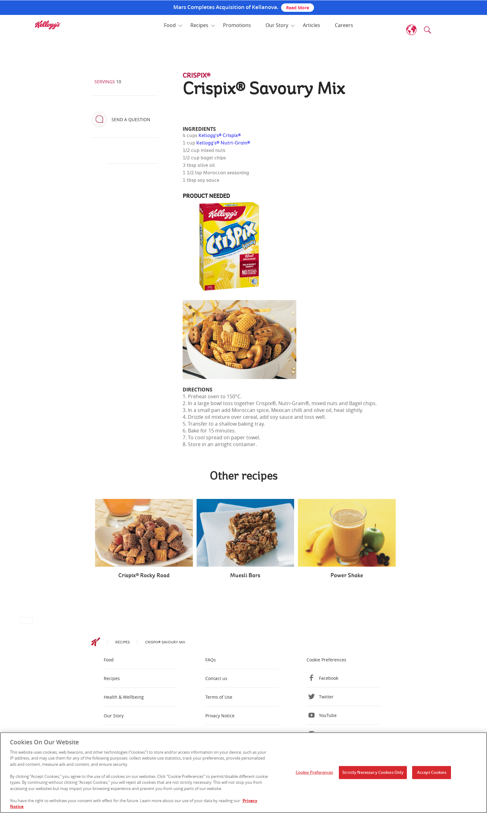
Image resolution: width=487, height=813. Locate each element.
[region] (243, 772)
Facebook (328, 678)
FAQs (210, 660)
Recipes (199, 25)
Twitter (326, 697)
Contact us (216, 678)
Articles (311, 25)
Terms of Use (218, 697)
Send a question (131, 119)
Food (170, 25)
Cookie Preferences (326, 660)
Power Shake (346, 575)
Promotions (237, 25)
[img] (47, 24)
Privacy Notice (219, 716)
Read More (297, 8)
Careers (344, 25)
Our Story (277, 25)
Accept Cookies (431, 772)
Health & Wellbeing (124, 697)
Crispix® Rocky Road (144, 575)
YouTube (328, 715)
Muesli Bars (245, 575)
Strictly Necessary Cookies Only (372, 772)
